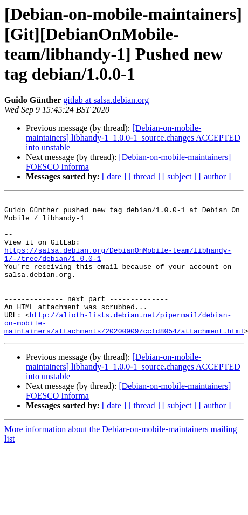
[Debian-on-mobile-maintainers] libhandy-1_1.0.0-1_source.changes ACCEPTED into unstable (133, 137)
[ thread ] (144, 176)
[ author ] (215, 176)
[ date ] (114, 176)
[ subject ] (179, 176)
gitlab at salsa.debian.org (106, 100)
